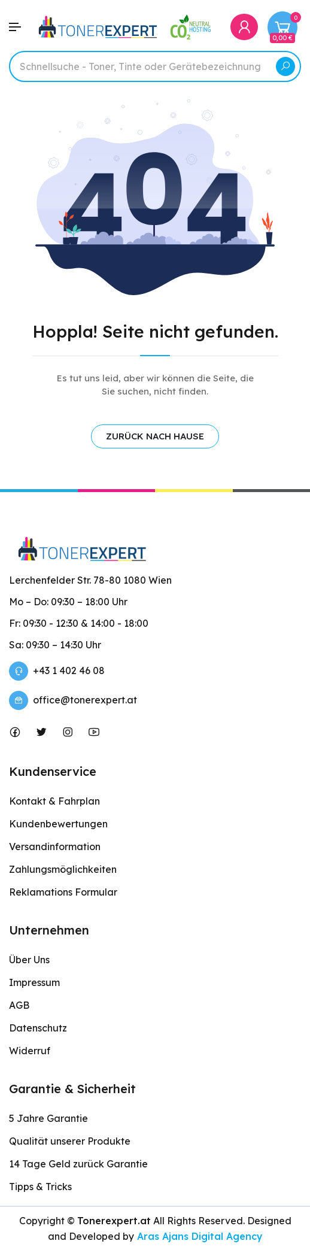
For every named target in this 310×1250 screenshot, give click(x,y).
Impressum (34, 982)
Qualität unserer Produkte (69, 1141)
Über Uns (29, 960)
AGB (19, 1005)
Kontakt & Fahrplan (54, 801)
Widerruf (29, 1051)
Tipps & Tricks (40, 1187)
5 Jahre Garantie (48, 1118)
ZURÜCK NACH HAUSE (155, 436)
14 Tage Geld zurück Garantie (78, 1164)
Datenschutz (38, 1028)
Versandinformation (55, 846)
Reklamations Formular (63, 892)
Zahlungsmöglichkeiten (63, 869)
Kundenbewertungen (58, 824)
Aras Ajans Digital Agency (198, 1236)
